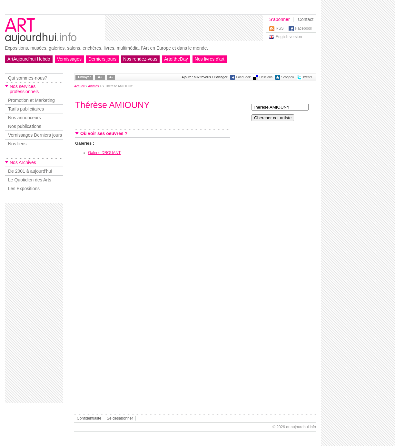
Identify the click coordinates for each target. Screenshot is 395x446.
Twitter (307, 77)
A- (111, 77)
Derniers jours (102, 59)
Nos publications (24, 126)
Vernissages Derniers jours (35, 135)
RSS (280, 28)
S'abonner (279, 19)
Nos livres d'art (209, 59)
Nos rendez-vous (140, 59)
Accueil (79, 86)
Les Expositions (24, 188)
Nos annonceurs (24, 117)
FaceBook (243, 77)
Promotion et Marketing (31, 100)
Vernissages (69, 59)
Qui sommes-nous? (27, 78)
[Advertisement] (183, 27)
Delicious (265, 77)
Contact (305, 19)
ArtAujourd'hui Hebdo (28, 59)
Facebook (303, 28)
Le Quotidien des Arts (29, 179)
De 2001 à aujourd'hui (30, 171)
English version (289, 36)
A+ (100, 77)
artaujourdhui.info (301, 427)
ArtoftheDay (176, 59)
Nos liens (17, 143)
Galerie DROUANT (104, 152)
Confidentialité (89, 418)
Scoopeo (287, 77)
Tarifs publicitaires (26, 109)
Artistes (93, 86)
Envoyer (84, 77)
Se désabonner (120, 418)
